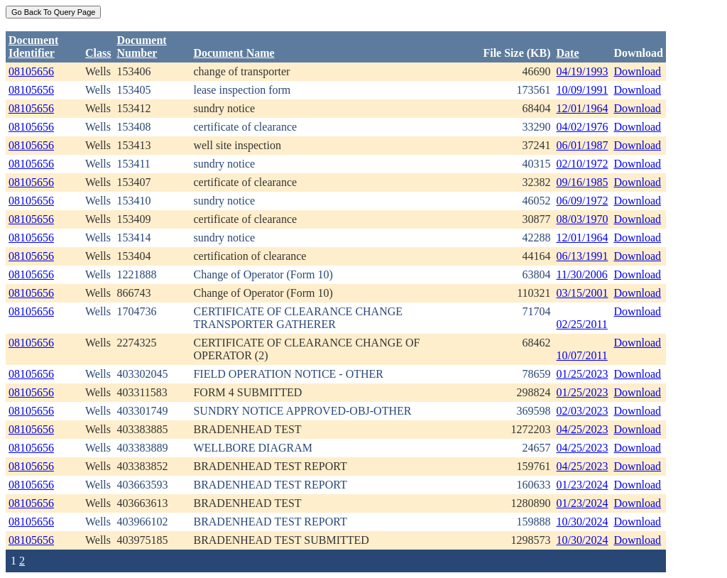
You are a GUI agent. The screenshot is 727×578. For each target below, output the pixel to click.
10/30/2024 (582, 522)
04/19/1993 (582, 71)
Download (637, 71)
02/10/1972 (582, 164)
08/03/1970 (582, 219)
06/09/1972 (582, 201)
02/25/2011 (582, 324)
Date (568, 53)
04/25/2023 (582, 429)
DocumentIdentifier (33, 46)
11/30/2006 (582, 274)
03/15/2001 (582, 293)
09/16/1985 (582, 182)
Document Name (233, 53)
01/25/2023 (582, 374)
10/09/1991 (582, 90)
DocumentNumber (141, 46)
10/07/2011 (582, 355)
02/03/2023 (582, 411)
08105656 (31, 71)
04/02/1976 (582, 127)
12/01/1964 (582, 108)
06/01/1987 (582, 145)
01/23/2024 (582, 485)
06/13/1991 (582, 256)
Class (98, 53)
